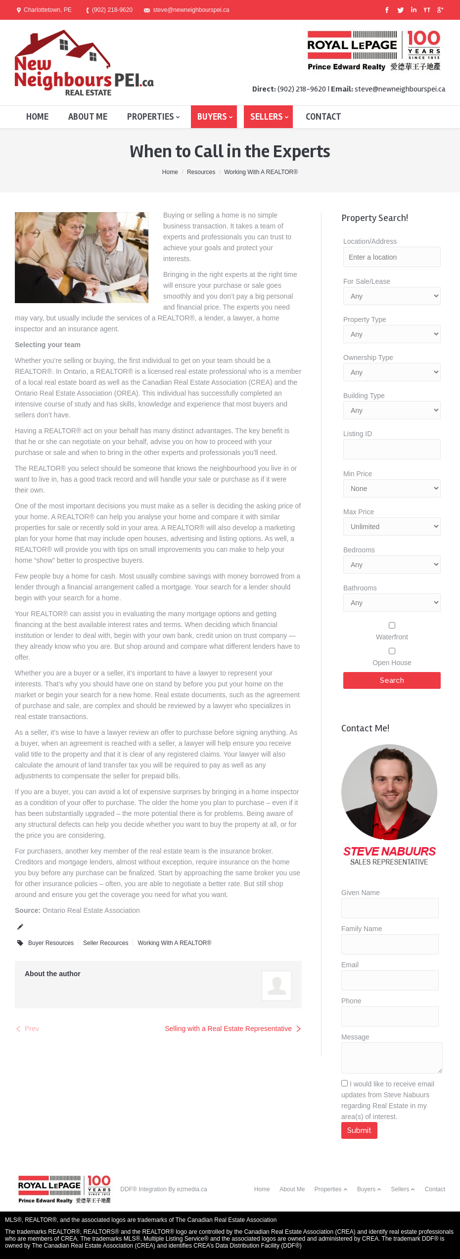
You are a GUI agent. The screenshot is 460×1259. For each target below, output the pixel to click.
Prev (32, 1029)
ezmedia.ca (192, 1189)
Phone (351, 1001)
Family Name (361, 929)
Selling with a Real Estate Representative (228, 1029)
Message (355, 1037)
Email (350, 965)
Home (170, 172)
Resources (201, 172)
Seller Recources (105, 943)
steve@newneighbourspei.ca (400, 89)
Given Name (360, 893)
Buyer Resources (51, 943)
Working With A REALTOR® (261, 172)
